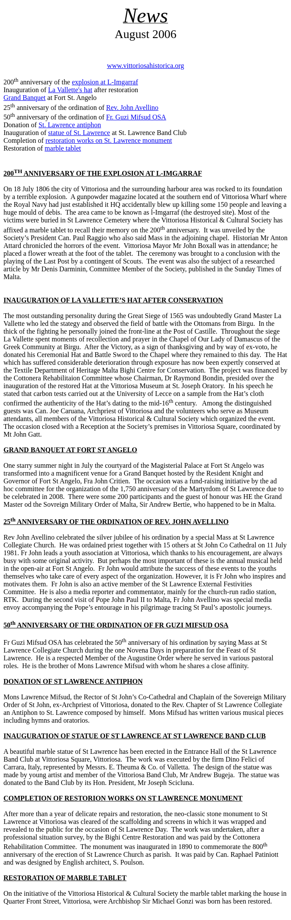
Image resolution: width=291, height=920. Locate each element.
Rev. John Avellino (132, 107)
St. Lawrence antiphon (70, 125)
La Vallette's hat (70, 89)
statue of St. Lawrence (79, 132)
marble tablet (63, 148)
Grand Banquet (24, 97)
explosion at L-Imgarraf (105, 82)
